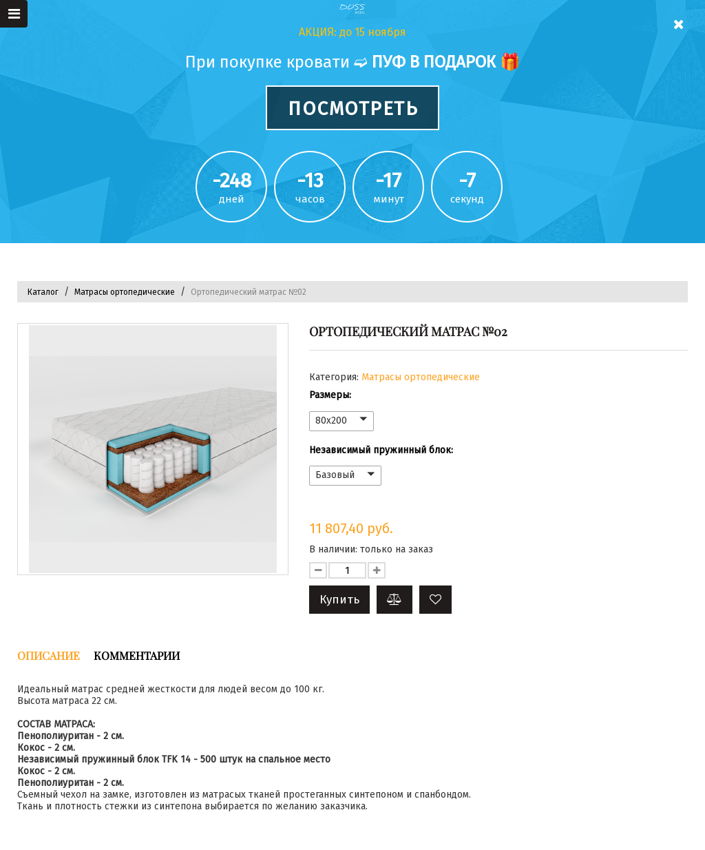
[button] (435, 599)
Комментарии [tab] (137, 655)
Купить (339, 599)
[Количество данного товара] (347, 570)
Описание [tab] (48, 655)
